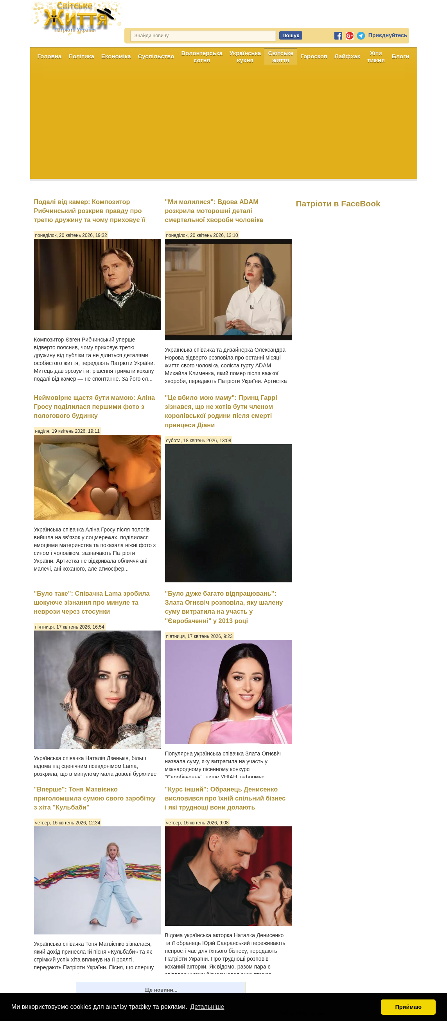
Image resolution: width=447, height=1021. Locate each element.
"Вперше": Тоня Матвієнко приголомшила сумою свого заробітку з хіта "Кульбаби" (95, 798)
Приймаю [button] (408, 1007)
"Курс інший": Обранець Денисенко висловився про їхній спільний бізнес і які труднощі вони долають (225, 798)
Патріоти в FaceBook (338, 203)
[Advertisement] (223, 124)
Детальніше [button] (207, 1006)
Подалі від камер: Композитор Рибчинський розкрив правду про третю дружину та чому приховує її (89, 211)
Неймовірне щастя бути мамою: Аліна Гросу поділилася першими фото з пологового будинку (94, 406)
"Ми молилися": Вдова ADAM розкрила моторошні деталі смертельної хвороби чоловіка (214, 211)
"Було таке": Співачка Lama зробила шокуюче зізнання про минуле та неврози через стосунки (92, 602)
